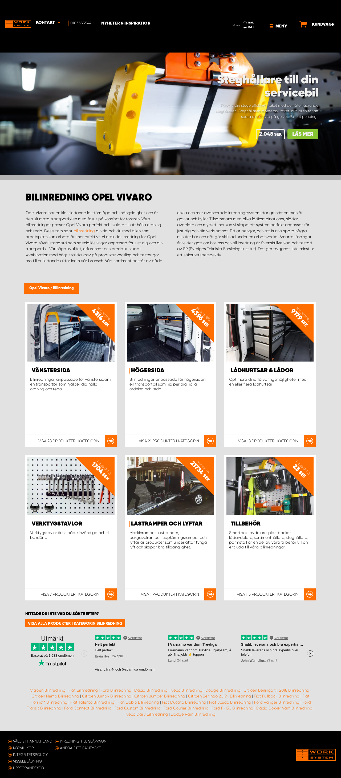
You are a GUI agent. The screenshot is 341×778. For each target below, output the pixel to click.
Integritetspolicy (30, 754)
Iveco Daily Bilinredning (146, 714)
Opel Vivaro (39, 288)
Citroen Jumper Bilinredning (159, 696)
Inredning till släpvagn (83, 741)
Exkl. (236, 12)
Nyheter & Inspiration (128, 8)
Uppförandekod (28, 768)
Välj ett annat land (32, 741)
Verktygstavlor (57, 524)
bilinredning (84, 230)
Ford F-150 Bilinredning (232, 708)
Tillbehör (246, 524)
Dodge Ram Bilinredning (193, 714)
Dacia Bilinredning (151, 690)
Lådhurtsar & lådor (262, 371)
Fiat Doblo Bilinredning (138, 702)
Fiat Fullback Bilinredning (276, 696)
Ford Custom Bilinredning (138, 708)
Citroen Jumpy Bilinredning (106, 696)
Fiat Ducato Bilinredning (184, 702)
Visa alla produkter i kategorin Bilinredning (75, 623)
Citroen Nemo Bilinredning (55, 696)
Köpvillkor (23, 748)
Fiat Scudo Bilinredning (230, 702)
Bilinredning (63, 288)
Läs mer (303, 134)
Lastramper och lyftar (166, 524)
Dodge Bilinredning (223, 690)
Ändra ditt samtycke (80, 748)
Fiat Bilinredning (83, 690)
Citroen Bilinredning (48, 690)
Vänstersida (51, 371)
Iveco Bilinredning (186, 690)
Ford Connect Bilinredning (88, 708)
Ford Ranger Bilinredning (276, 702)
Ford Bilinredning (116, 690)
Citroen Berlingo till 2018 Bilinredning (276, 690)
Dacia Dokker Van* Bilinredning (284, 708)
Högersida (147, 371)
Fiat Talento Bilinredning (92, 702)
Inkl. (235, 7)
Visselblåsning (27, 761)
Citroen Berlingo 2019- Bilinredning (219, 696)
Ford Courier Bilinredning (186, 708)
